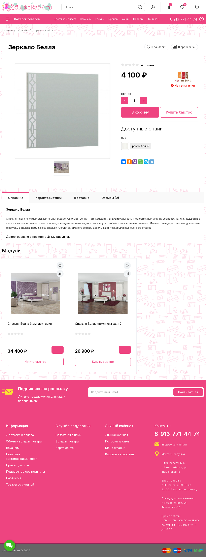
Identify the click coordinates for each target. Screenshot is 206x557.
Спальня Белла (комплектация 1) (31, 324)
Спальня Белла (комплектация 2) (99, 324)
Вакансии (13, 448)
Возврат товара (67, 441)
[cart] (197, 7)
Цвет (124, 137)
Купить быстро (179, 112)
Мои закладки (115, 448)
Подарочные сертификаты (25, 471)
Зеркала (22, 30)
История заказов (117, 441)
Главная (7, 30)
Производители (17, 465)
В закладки (158, 47)
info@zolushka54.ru (174, 444)
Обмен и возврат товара (24, 441)
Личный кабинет (116, 435)
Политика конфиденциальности (21, 456)
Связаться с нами (68, 435)
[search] (140, 7)
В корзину (140, 112)
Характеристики (48, 198)
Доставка (81, 198)
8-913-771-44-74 (177, 434)
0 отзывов (147, 65)
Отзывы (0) (110, 198)
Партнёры (13, 478)
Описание (15, 198)
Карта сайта (65, 448)
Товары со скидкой (20, 484)
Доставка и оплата (20, 435)
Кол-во (126, 94)
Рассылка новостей (119, 454)
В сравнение (186, 47)
